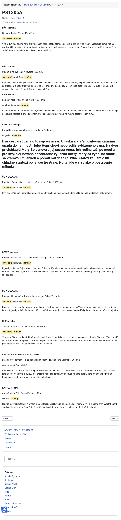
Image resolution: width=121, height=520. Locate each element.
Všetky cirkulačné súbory (16, 434)
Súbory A (20, 18)
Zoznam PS (9, 442)
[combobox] (17, 459)
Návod (7, 438)
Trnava (7, 447)
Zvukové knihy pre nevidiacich (18, 430)
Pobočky (10, 472)
